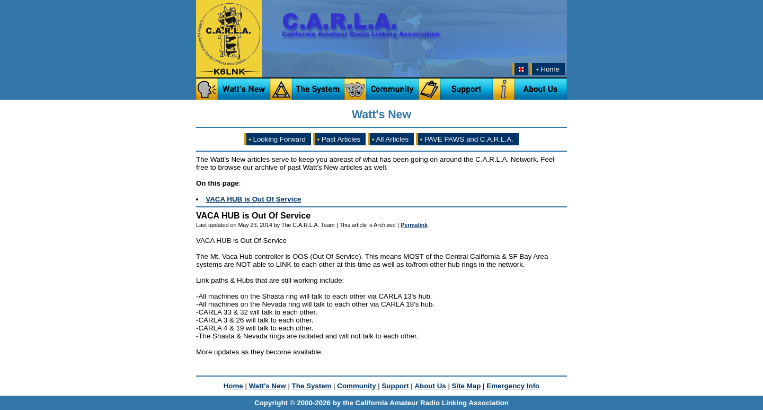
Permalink (414, 225)
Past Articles (339, 139)
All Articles (390, 139)
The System (312, 386)
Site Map (466, 386)
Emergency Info (512, 386)
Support (395, 386)
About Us (430, 386)
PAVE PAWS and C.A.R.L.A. (466, 139)
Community (356, 386)
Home (547, 69)
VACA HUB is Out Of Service (253, 199)
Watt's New (267, 386)
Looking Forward (277, 139)
